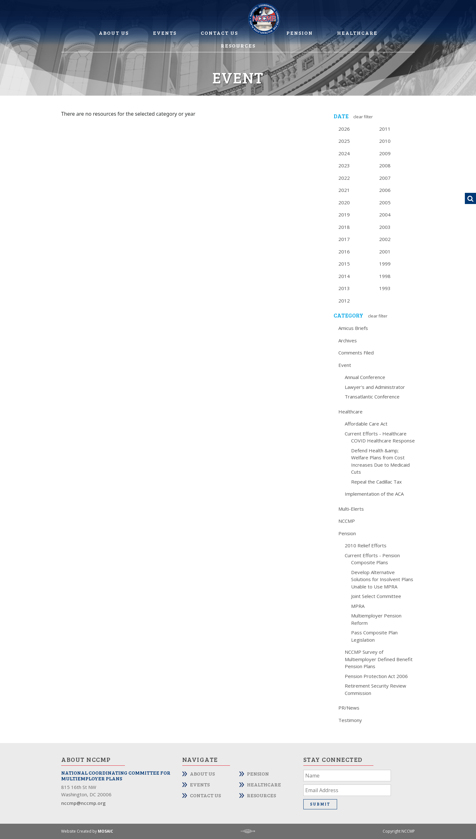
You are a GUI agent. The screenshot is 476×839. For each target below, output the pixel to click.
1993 (385, 288)
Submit (320, 804)
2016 (344, 251)
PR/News (348, 707)
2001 (385, 251)
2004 (385, 214)
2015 (344, 263)
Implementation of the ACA (374, 494)
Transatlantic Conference (372, 396)
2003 (385, 227)
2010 (385, 141)
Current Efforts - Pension (372, 555)
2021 (344, 190)
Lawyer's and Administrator (375, 387)
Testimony (350, 720)
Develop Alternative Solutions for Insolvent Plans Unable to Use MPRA (382, 579)
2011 (385, 129)
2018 (344, 227)
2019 (344, 214)
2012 (344, 300)
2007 (385, 178)
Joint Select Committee (376, 596)
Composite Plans (369, 562)
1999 (385, 263)
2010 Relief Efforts (365, 545)
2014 (344, 276)
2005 (385, 202)
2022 (344, 178)
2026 (344, 129)
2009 (385, 153)
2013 (344, 288)
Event (344, 365)
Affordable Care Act (366, 423)
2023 (344, 165)
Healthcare (357, 32)
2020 (344, 202)
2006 (385, 190)
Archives (347, 340)
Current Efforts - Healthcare (376, 433)
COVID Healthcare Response (383, 440)
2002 (385, 239)
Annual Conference (365, 377)
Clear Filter (363, 117)
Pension (299, 32)
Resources (238, 45)
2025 (344, 141)
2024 (344, 153)
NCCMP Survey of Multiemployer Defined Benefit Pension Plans (379, 659)
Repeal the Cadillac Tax (376, 481)
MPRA (357, 606)
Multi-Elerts (351, 509)
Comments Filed (356, 352)
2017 (344, 239)
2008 (385, 165)
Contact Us (219, 32)
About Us (114, 32)
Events (165, 32)
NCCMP (346, 521)
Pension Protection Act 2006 (376, 676)
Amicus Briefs (353, 328)
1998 (385, 276)
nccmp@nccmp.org (83, 803)
